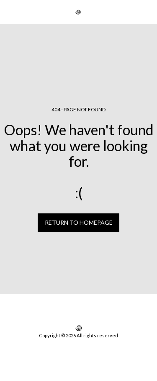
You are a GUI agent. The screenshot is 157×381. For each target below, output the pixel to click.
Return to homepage (79, 222)
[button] (9, 12)
